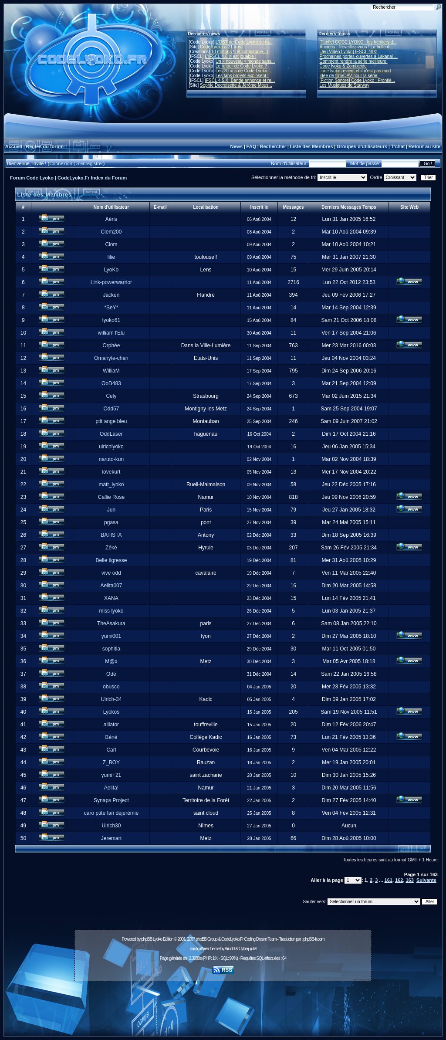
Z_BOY (111, 762)
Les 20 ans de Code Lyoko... (243, 70)
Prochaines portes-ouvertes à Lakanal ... (359, 56)
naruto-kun (111, 459)
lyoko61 (111, 320)
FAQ (252, 146)
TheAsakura (111, 623)
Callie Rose (111, 497)
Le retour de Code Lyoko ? (241, 66)
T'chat (398, 146)
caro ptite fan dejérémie (111, 813)
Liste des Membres (311, 146)
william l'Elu (111, 333)
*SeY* (111, 308)
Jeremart (111, 838)
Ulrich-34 (111, 699)
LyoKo (111, 270)
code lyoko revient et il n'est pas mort (355, 70)
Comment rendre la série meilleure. (354, 61)
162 (399, 880)
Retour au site (424, 146)
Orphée (111, 345)
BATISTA (111, 535)
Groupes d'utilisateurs (362, 146)
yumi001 (111, 636)
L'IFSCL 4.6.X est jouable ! (230, 56)
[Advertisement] (223, 1004)
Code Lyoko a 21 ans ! (221, 46)
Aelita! (111, 788)
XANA (111, 598)
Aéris (111, 219)
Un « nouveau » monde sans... (245, 61)
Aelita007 (111, 586)
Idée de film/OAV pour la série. (349, 75)
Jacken (111, 295)
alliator (111, 725)
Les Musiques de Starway (345, 85)
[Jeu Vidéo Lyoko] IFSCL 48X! (349, 51)
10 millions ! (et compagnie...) (239, 51)
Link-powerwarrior (111, 282)
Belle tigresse (111, 560)
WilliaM (111, 371)
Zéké (111, 548)
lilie (111, 257)
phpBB (146, 939)
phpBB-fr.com (313, 939)
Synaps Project (111, 800)
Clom (111, 244)
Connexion (60, 163)
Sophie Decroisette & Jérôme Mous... (236, 85)
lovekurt (111, 472)
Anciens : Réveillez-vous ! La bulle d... (356, 46)
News (236, 146)
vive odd (111, 573)
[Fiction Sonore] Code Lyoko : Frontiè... (357, 80)
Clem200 (111, 232)
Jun (111, 510)
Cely (111, 396)
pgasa (111, 522)
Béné (111, 737)
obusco (111, 687)
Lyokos (111, 712)
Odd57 (111, 409)
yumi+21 (111, 775)
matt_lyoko (111, 484)
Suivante (426, 880)
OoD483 (111, 383)
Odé (111, 674)
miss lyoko (111, 611)
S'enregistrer (89, 163)
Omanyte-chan (111, 358)
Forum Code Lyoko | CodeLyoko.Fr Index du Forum (68, 177)
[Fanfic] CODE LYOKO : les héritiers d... (358, 42)
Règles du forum (45, 146)
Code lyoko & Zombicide (343, 66)
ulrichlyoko (111, 447)
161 (388, 880)
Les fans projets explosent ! (242, 75)
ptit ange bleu (111, 421)
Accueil (13, 146)
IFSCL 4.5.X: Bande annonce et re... (240, 80)
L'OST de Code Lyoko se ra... (244, 42)
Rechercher (273, 146)
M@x (111, 661)
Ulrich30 (111, 826)
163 (410, 880)
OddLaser (111, 434)
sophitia (111, 649)
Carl (111, 750)
